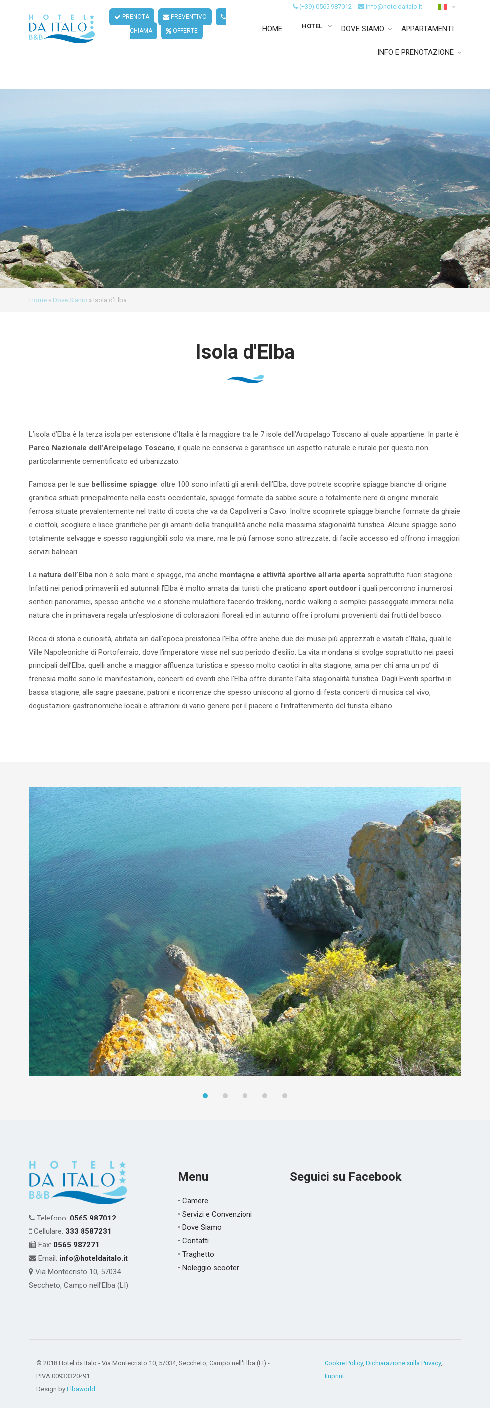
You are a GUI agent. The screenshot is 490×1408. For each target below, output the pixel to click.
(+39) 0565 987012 (325, 19)
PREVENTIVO (185, 29)
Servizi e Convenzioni (217, 1214)
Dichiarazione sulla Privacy (403, 1363)
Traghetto (198, 1254)
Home (38, 300)
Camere (195, 1200)
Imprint (334, 1376)
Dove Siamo (70, 300)
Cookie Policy (344, 1363)
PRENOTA (132, 29)
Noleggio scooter (210, 1267)
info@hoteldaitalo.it (394, 19)
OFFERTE (182, 43)
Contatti (195, 1240)
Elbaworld (81, 1389)
